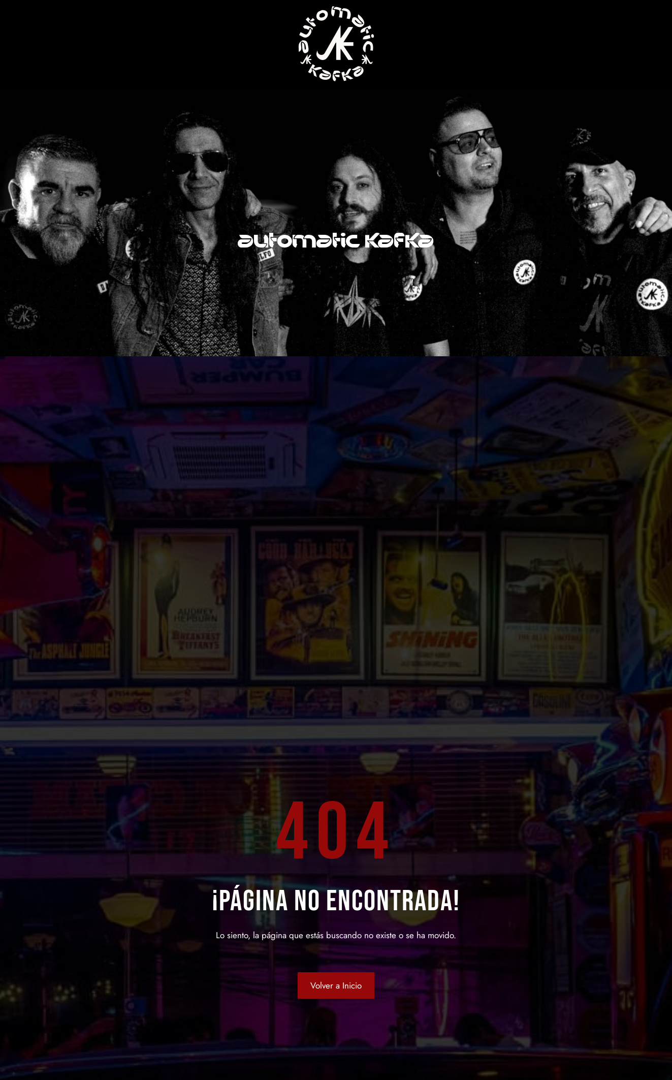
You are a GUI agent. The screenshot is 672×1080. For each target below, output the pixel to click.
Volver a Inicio (336, 985)
